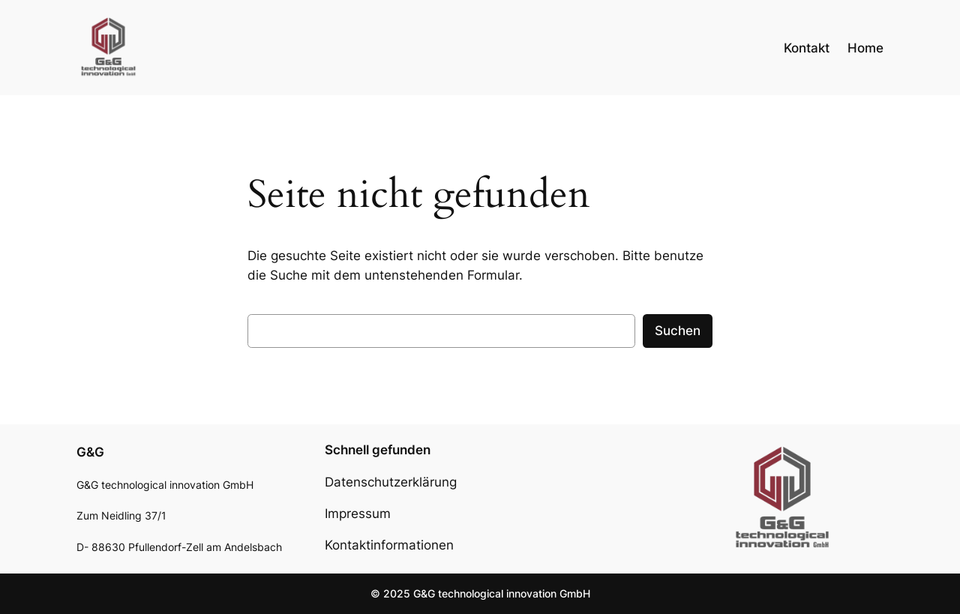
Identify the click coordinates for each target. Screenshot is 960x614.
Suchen (677, 330)
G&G (90, 452)
